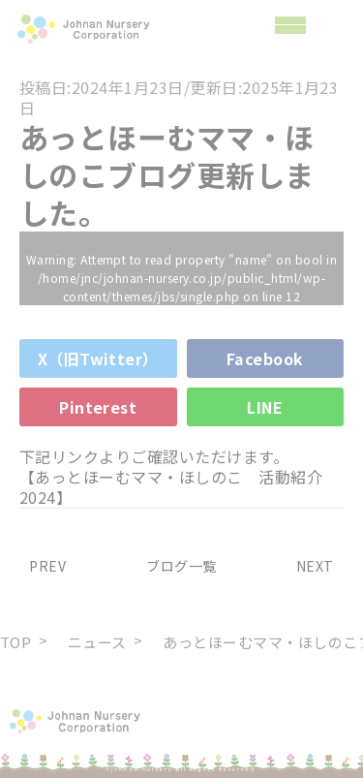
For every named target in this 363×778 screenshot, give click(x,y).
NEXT (320, 566)
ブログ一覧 (181, 566)
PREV (42, 566)
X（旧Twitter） (98, 358)
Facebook (265, 358)
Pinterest (97, 407)
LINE (265, 407)
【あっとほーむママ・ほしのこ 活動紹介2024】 (170, 487)
